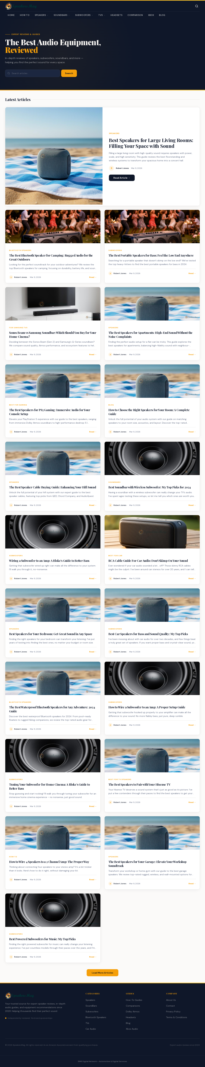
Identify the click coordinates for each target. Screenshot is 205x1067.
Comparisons (133, 1005)
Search (69, 73)
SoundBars (62, 15)
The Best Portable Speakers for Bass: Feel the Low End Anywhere (151, 255)
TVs (101, 15)
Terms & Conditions (176, 1017)
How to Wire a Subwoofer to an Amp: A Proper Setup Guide (146, 707)
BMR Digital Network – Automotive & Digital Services (102, 1061)
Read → (93, 277)
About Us (171, 1000)
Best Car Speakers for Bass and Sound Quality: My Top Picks (148, 634)
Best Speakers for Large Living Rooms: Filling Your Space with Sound (151, 143)
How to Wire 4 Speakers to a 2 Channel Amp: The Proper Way (49, 862)
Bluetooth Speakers (96, 1017)
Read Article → (121, 177)
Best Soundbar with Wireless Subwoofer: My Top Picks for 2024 (149, 487)
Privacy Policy (173, 1011)
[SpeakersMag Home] (21, 6)
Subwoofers (84, 15)
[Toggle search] (196, 6)
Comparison (135, 15)
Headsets (116, 15)
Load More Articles (102, 972)
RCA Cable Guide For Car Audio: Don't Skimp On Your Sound (148, 561)
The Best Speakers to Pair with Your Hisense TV (139, 784)
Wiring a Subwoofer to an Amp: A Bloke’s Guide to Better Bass (49, 561)
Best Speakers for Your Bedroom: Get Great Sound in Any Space (50, 634)
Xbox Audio (132, 1028)
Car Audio (91, 1028)
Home (11, 15)
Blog (162, 15)
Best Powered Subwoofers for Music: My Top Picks (42, 939)
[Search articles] (32, 73)
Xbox (151, 15)
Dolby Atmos (132, 1011)
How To (25, 15)
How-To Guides (134, 1000)
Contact (170, 1005)
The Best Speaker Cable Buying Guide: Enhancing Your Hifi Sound (52, 487)
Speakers (42, 15)
